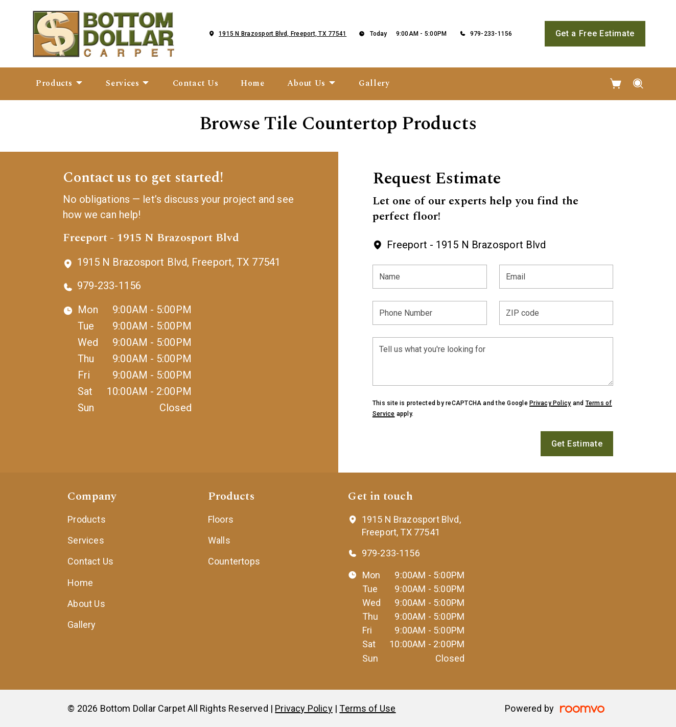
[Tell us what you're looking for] (492, 361)
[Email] (556, 277)
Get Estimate (577, 444)
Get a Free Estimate (595, 33)
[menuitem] (59, 83)
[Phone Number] (429, 313)
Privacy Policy (550, 403)
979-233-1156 (491, 33)
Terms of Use (367, 708)
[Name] (429, 277)
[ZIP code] (556, 313)
